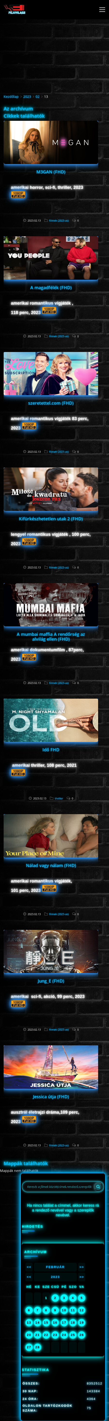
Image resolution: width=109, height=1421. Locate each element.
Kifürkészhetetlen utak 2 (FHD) (51, 518)
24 (64, 1335)
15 (46, 1322)
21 (37, 1335)
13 (29, 1322)
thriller (59, 798)
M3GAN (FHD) (50, 171)
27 (29, 1347)
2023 (27, 96)
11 (73, 1310)
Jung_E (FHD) (51, 980)
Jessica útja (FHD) (51, 1096)
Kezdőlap (11, 96)
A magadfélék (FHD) (51, 287)
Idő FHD (50, 749)
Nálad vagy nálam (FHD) (51, 865)
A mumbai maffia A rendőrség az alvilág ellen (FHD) (51, 636)
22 (46, 1335)
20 (29, 1335)
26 (81, 1335)
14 (37, 1322)
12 (81, 1310)
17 (64, 1322)
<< (29, 1267)
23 (55, 1335)
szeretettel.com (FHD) (51, 403)
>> (81, 1267)
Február (55, 1267)
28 (37, 1347)
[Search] (98, 1187)
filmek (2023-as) (59, 220)
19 (81, 1322)
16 (55, 1322)
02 (37, 96)
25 (73, 1335)
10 (64, 1310)
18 (73, 1322)
